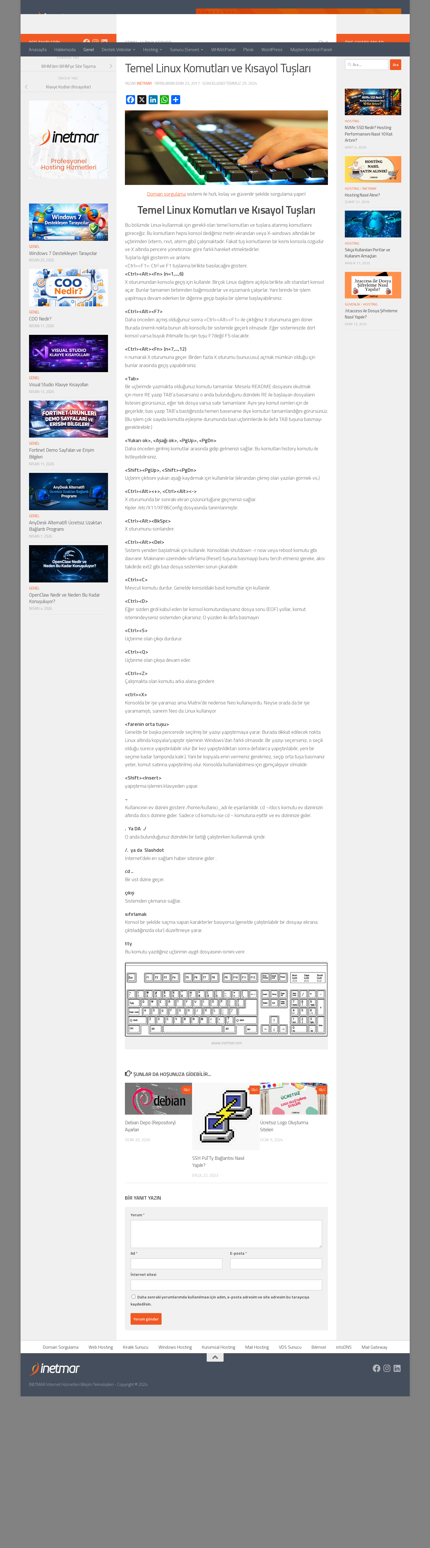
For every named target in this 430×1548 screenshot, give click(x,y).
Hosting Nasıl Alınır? (362, 217)
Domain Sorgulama (60, 1369)
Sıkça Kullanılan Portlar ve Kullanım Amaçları (367, 275)
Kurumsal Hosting (218, 1369)
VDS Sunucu (290, 1369)
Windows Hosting (175, 1369)
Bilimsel (319, 1369)
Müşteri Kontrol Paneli (311, 49)
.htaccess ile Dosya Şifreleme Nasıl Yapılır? (371, 336)
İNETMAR (369, 211)
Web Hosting (101, 1369)
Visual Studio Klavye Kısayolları (58, 407)
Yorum (138, 1237)
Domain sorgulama (166, 216)
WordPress (272, 49)
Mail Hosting (257, 1369)
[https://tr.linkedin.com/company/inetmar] (104, 64)
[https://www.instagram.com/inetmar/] (95, 64)
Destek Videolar (116, 49)
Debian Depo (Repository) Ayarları (150, 1148)
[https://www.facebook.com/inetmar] (86, 64)
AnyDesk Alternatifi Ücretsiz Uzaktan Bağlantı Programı (65, 549)
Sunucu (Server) (184, 49)
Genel (88, 49)
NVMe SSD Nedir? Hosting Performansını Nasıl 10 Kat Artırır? (369, 156)
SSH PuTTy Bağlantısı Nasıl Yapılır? (218, 1184)
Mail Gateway (374, 1369)
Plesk (248, 49)
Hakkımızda (65, 49)
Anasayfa (38, 49)
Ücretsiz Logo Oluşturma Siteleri (284, 1148)
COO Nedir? (40, 341)
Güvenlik (352, 326)
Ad (134, 1276)
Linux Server (156, 65)
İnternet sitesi (143, 1297)
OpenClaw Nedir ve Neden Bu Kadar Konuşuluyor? (64, 621)
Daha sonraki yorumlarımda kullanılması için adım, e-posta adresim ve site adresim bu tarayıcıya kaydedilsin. (220, 1322)
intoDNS (344, 1369)
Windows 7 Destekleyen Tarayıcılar (63, 276)
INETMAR (144, 106)
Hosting (150, 49)
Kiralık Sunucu (135, 1369)
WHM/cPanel (223, 49)
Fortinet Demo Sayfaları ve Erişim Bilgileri (61, 476)
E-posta (238, 1276)
